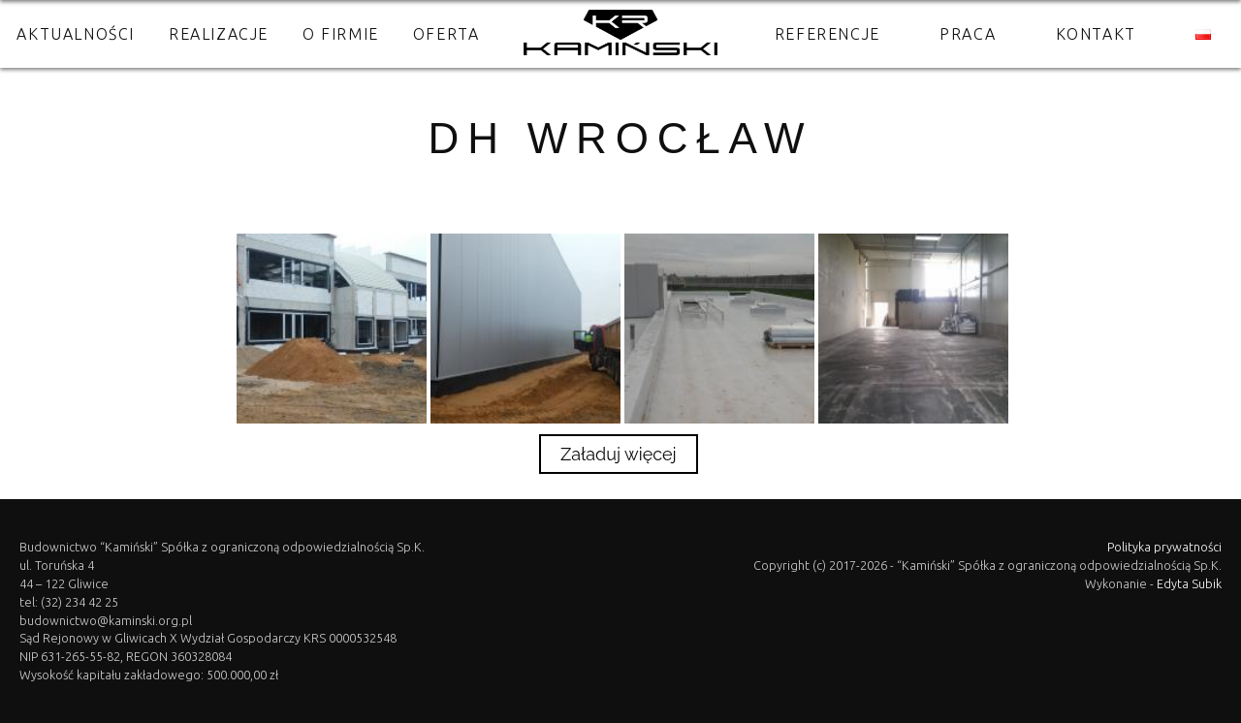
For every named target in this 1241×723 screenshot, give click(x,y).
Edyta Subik (1189, 583)
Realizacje (219, 34)
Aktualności (75, 34)
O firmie (340, 34)
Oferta (446, 34)
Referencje (827, 34)
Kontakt (1096, 34)
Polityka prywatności (1164, 546)
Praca (967, 34)
